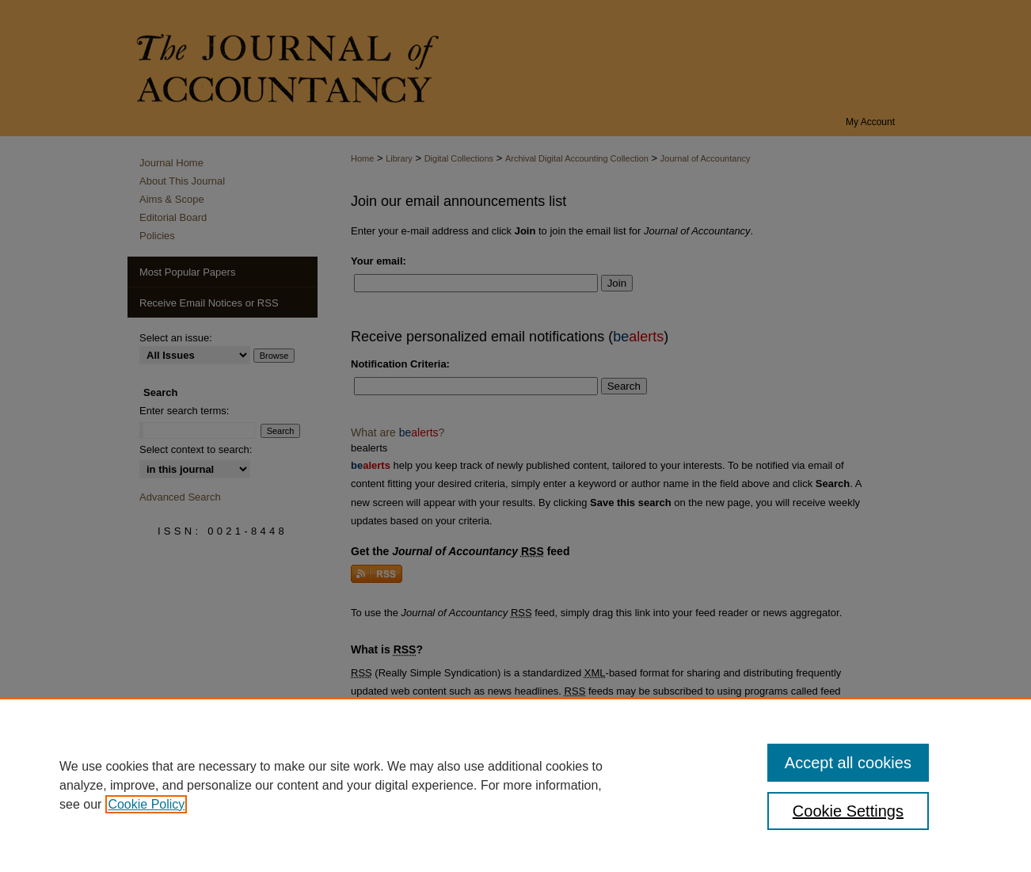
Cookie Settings (848, 811)
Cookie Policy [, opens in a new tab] (146, 804)
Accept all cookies (848, 762)
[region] (515, 785)
